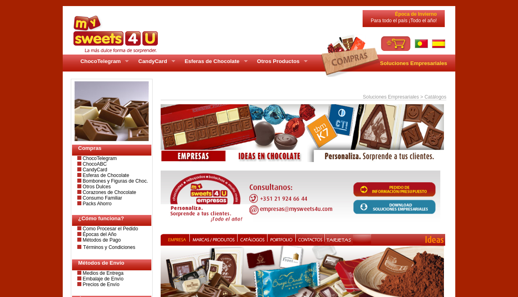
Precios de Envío (100, 284)
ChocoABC (94, 164)
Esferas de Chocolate (105, 175)
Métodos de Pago (101, 240)
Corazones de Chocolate (108, 192)
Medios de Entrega (102, 273)
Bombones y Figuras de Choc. (114, 181)
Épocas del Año (99, 234)
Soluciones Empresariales (413, 63)
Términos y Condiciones (109, 247)
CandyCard (94, 170)
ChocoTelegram (99, 158)
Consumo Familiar (101, 198)
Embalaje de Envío (102, 279)
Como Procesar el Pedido (109, 229)
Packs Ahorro (96, 203)
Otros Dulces (96, 187)
